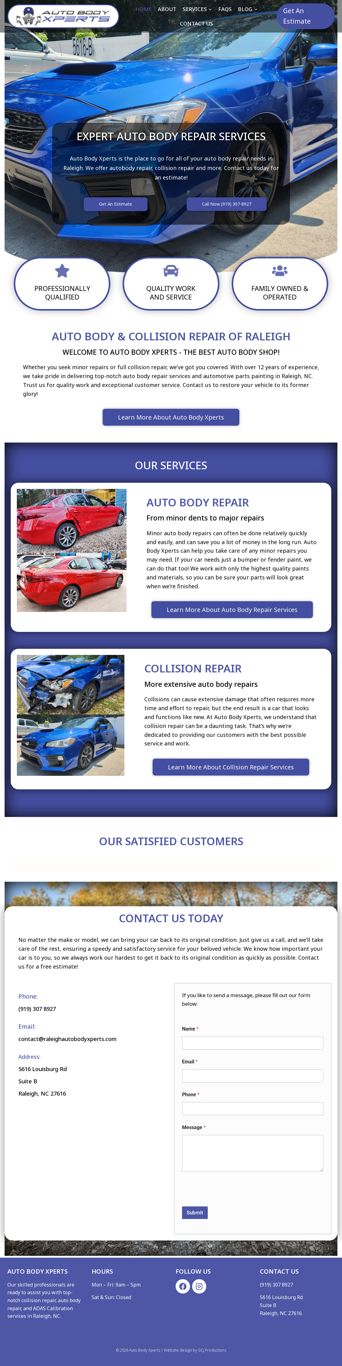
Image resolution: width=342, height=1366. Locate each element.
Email (190, 1063)
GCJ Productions (212, 1350)
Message (194, 1129)
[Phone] (252, 1110)
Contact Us (196, 23)
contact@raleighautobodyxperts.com (81, 1039)
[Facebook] (183, 1286)
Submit (195, 1214)
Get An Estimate (297, 15)
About (167, 9)
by (195, 1350)
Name (190, 1030)
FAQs (225, 9)
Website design (178, 1350)
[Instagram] (199, 1286)
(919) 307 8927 (42, 1010)
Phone (191, 1096)
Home (143, 9)
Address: (30, 1057)
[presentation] (228, 1204)
